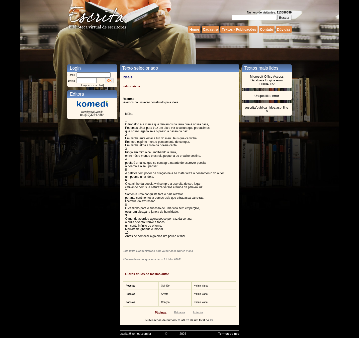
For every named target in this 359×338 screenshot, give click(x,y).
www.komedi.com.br (92, 111)
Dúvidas (283, 29)
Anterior (198, 312)
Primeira (179, 312)
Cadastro (210, 29)
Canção (165, 302)
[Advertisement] (179, 48)
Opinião (165, 285)
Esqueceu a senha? (92, 85)
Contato (266, 29)
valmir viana (200, 285)
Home (194, 29)
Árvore (164, 294)
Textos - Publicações (239, 29)
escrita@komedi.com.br (135, 334)
